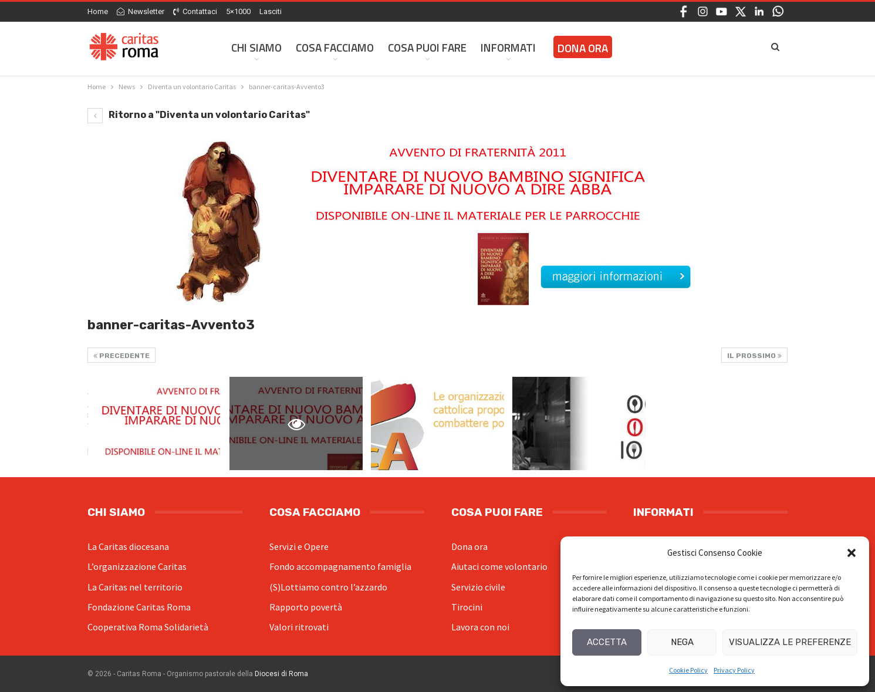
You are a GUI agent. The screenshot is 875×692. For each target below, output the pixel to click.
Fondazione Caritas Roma (139, 607)
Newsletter (140, 11)
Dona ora (469, 546)
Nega (682, 642)
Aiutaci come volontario (499, 566)
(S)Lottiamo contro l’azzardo (328, 587)
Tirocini (466, 607)
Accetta (607, 642)
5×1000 (238, 11)
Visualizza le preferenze (790, 642)
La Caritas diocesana (128, 546)
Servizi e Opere (299, 546)
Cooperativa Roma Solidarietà (147, 627)
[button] (851, 553)
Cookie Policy (688, 670)
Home (97, 11)
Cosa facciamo (335, 47)
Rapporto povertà (305, 607)
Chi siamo (256, 47)
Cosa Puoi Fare (427, 47)
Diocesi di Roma (281, 674)
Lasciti (270, 11)
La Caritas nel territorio (135, 587)
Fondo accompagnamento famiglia (340, 566)
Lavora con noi (480, 627)
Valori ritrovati (299, 627)
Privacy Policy (734, 670)
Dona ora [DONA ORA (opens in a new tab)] (583, 47)
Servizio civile (478, 587)
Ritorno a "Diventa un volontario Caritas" (198, 114)
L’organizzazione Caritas (137, 566)
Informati (508, 47)
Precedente (121, 356)
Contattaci (195, 11)
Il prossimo (754, 356)
